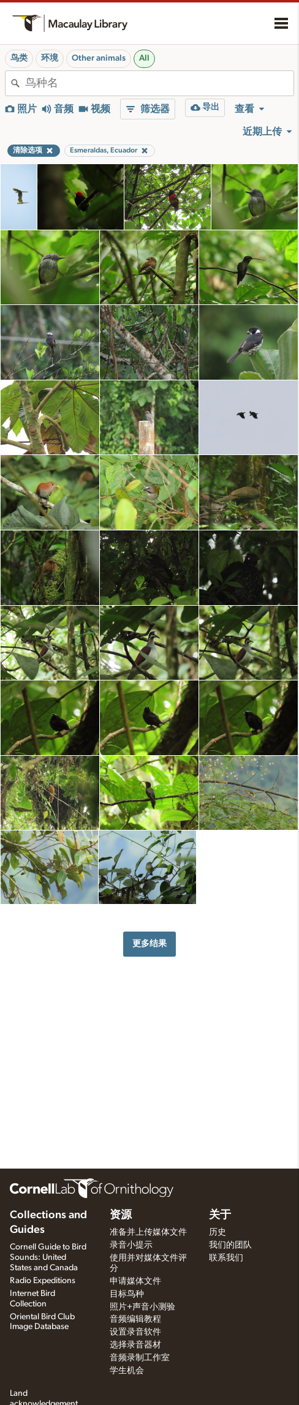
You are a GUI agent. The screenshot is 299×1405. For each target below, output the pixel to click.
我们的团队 (230, 1245)
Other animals (99, 58)
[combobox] (159, 83)
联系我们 (226, 1258)
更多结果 (149, 943)
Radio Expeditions (42, 1280)
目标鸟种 (127, 1294)
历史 (217, 1232)
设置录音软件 (135, 1332)
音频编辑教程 (135, 1319)
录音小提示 (131, 1245)
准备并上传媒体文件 (148, 1232)
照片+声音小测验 (142, 1307)
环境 (49, 58)
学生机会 (127, 1370)
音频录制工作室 (140, 1358)
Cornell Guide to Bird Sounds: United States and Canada (48, 1257)
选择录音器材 (135, 1345)
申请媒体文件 (135, 1281)
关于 (220, 1215)
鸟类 (19, 58)
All (144, 58)
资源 (121, 1215)
